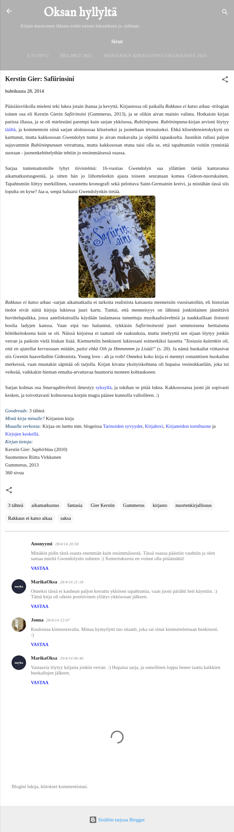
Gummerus (134, 505)
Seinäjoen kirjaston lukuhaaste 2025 (155, 55)
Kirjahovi (154, 426)
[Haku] (225, 13)
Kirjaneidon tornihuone (188, 426)
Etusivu (38, 55)
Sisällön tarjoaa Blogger (117, 819)
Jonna (37, 619)
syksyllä (103, 387)
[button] (225, 81)
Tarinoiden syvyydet (123, 426)
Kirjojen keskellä (21, 434)
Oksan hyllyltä (80, 13)
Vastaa (40, 568)
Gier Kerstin (103, 505)
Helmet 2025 (76, 55)
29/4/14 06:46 (71, 658)
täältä (10, 129)
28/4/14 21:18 (71, 582)
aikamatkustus (45, 505)
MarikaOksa (44, 581)
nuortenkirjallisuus (193, 505)
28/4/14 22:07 (58, 620)
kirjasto (160, 505)
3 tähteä (15, 505)
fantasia (74, 505)
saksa (66, 518)
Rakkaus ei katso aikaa (30, 518)
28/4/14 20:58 (67, 543)
